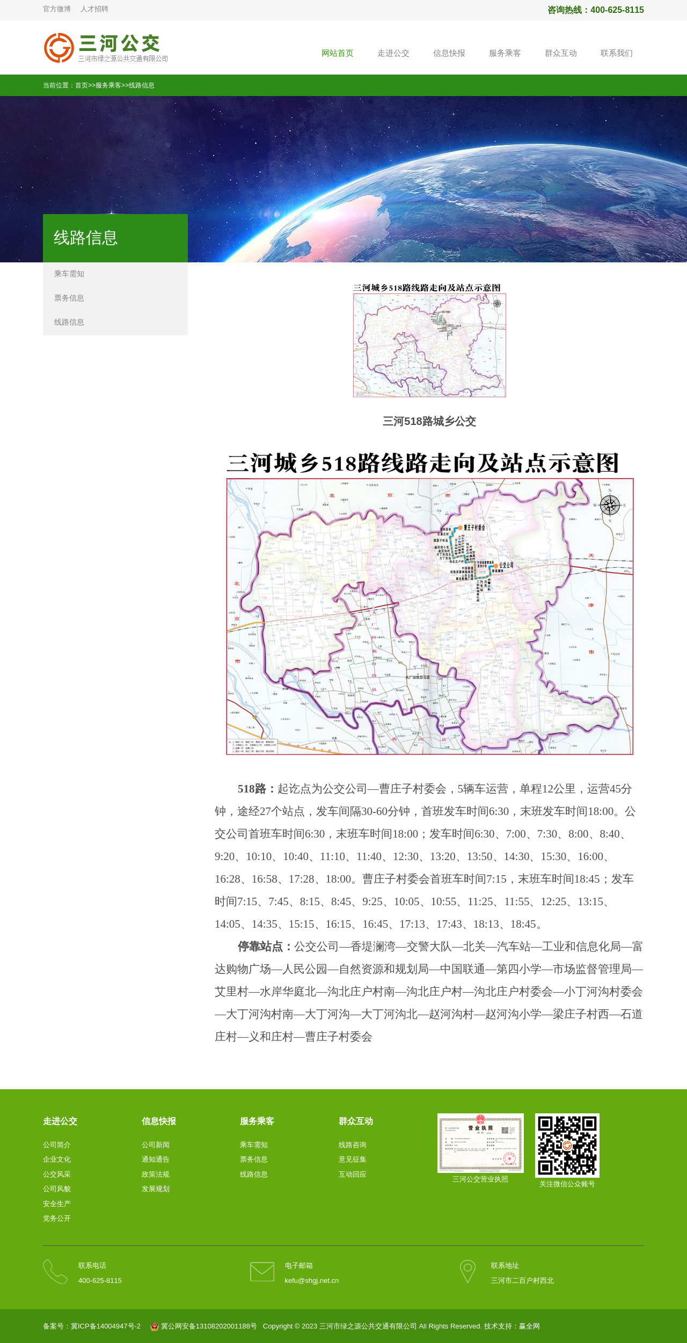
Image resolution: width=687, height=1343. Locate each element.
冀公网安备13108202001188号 (209, 1326)
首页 (81, 85)
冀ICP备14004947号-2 (106, 1326)
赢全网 (529, 1326)
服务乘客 (108, 85)
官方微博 (57, 9)
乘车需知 (69, 273)
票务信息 (69, 297)
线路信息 (142, 85)
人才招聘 (94, 9)
